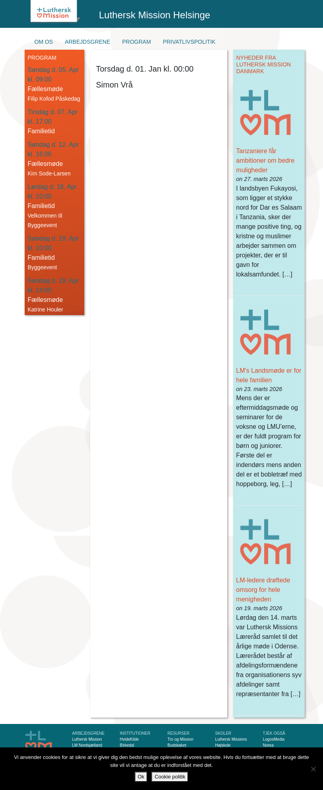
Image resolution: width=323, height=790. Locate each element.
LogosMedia (273, 739)
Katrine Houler (46, 309)
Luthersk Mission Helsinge (154, 15)
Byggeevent (42, 267)
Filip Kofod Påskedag (54, 98)
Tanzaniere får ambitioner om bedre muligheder (265, 160)
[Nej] (313, 769)
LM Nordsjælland (87, 745)
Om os (44, 42)
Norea (268, 745)
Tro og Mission (180, 739)
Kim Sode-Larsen (49, 173)
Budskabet (177, 745)
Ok (141, 777)
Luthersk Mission (87, 739)
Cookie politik (170, 777)
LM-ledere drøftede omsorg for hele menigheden (263, 590)
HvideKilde (129, 739)
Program (136, 42)
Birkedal (127, 745)
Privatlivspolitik (189, 42)
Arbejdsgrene (87, 42)
